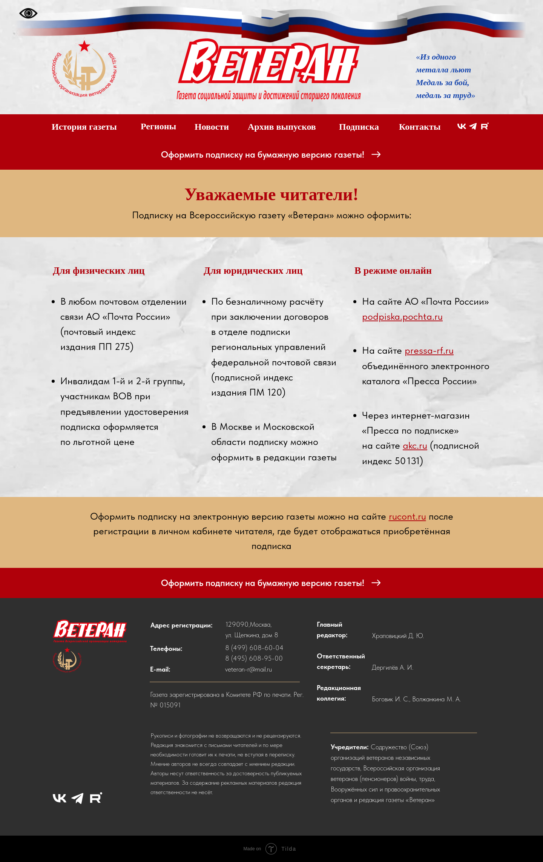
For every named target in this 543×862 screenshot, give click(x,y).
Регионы (158, 126)
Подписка (359, 127)
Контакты (419, 127)
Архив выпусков (282, 127)
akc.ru (415, 445)
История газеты (84, 127)
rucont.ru (407, 516)
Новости (212, 127)
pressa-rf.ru (429, 350)
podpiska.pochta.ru (402, 316)
